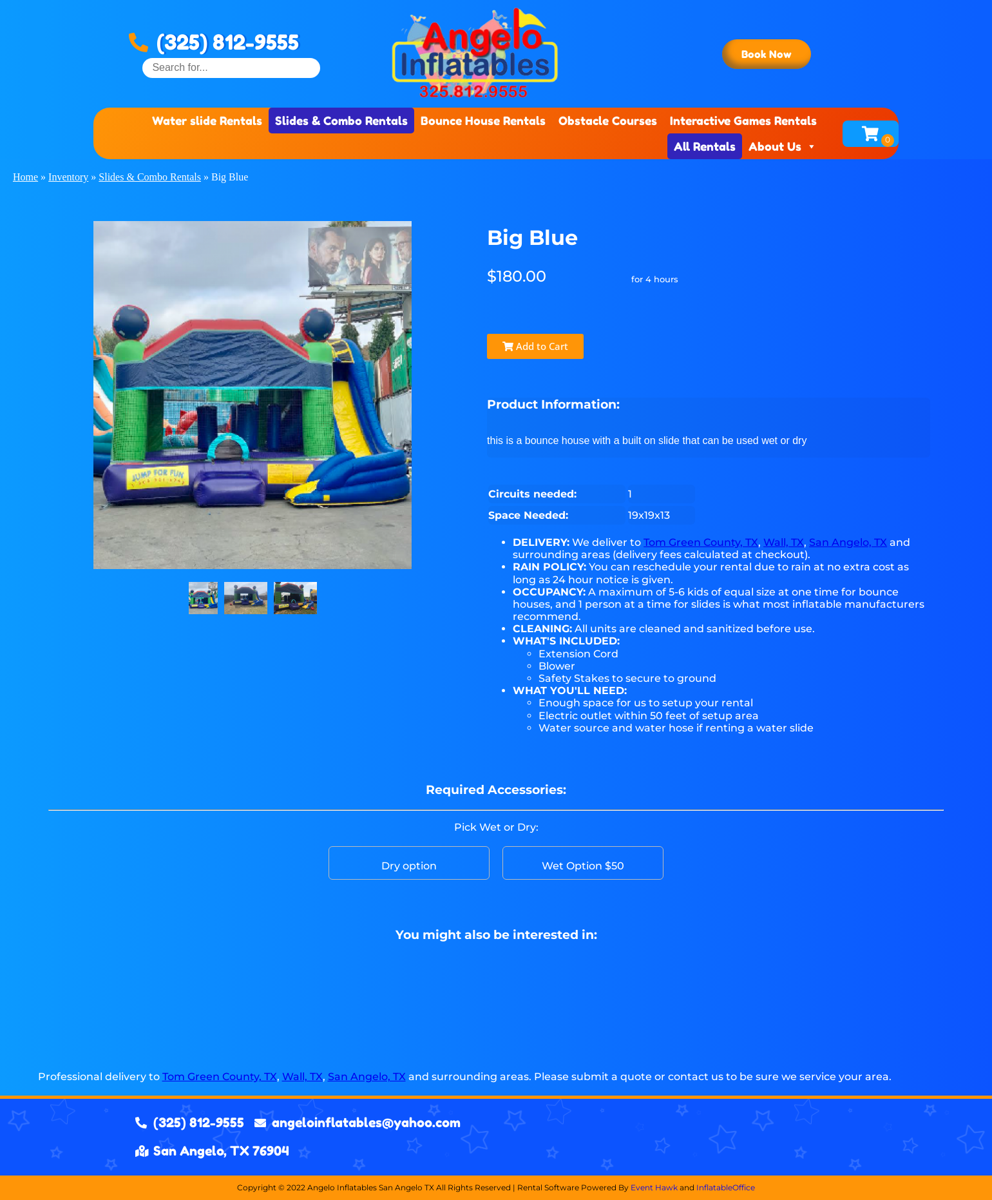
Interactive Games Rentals (743, 120)
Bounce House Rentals (483, 120)
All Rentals (705, 146)
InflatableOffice (725, 1187)
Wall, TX (783, 542)
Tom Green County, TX (701, 542)
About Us (783, 146)
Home (25, 176)
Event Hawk (654, 1187)
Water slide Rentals (207, 120)
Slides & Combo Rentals (341, 120)
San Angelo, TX (848, 542)
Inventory (68, 176)
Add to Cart (535, 346)
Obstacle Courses (607, 120)
